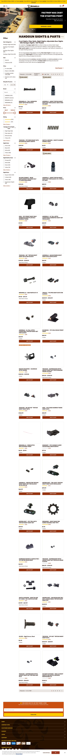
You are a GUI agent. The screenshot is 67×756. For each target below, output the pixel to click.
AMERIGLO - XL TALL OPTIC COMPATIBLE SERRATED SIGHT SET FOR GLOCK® (52, 218)
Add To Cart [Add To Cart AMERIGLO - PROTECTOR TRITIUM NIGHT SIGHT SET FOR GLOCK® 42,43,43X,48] (29, 493)
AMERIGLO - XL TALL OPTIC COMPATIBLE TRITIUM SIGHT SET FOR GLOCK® (29, 331)
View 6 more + (6, 185)
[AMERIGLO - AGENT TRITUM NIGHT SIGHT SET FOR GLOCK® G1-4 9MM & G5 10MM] (53, 165)
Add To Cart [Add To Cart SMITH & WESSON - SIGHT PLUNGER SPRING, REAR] (53, 149)
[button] (4, 6)
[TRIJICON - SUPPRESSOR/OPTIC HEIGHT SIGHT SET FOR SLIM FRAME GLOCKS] (53, 546)
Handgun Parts (41, 62)
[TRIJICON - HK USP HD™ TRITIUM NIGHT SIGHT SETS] (29, 395)
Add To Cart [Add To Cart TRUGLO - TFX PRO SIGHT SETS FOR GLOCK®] (53, 302)
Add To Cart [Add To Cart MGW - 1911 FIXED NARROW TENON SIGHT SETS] (53, 417)
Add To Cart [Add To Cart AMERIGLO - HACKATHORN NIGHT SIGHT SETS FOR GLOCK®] (53, 264)
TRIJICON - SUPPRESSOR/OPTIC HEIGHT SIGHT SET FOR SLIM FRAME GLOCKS (52, 560)
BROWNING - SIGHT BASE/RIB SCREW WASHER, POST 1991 (51, 522)
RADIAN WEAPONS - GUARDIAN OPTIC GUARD (29, 369)
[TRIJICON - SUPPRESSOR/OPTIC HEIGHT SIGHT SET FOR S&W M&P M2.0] (29, 661)
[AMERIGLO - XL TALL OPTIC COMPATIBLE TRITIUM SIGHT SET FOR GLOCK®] (29, 317)
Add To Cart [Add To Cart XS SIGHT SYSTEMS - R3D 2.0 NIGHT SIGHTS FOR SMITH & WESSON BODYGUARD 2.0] (53, 685)
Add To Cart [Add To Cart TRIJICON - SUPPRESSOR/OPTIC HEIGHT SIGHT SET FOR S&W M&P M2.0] (29, 685)
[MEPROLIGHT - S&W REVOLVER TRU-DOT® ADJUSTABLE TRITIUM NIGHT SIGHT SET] (53, 585)
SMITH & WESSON (53, 59)
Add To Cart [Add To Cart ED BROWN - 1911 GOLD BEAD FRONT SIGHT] (53, 341)
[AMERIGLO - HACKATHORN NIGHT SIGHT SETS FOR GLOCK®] (53, 243)
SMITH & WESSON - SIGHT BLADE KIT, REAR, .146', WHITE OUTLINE (29, 598)
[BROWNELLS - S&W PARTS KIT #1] (29, 280)
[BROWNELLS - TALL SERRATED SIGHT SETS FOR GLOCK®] (29, 89)
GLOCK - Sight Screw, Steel (27, 636)
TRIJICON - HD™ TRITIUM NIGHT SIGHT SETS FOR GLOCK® (29, 256)
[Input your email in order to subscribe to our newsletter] (33, 709)
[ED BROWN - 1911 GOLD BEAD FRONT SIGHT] (53, 317)
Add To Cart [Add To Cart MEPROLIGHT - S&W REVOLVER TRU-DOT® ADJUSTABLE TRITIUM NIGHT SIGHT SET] (53, 608)
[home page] (33, 6)
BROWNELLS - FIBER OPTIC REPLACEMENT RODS (27, 446)
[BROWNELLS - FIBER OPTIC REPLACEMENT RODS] (29, 432)
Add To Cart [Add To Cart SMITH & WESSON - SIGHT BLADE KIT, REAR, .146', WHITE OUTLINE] (29, 608)
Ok (56, 752)
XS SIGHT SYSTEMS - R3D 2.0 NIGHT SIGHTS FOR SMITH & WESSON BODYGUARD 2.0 (51, 675)
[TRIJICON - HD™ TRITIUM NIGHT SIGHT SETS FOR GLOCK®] (29, 243)
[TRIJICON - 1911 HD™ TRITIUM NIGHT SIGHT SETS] (53, 624)
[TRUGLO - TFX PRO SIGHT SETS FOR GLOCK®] (53, 280)
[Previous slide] (2, 20)
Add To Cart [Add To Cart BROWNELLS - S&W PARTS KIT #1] (29, 302)
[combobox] (6, 85)
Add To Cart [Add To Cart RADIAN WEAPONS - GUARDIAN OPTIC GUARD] (29, 380)
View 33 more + (7, 105)
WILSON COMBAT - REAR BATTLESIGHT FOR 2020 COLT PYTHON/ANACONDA (28, 179)
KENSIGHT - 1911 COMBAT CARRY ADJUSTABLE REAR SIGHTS (52, 446)
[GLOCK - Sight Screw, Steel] (29, 624)
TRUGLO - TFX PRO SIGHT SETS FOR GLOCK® (52, 293)
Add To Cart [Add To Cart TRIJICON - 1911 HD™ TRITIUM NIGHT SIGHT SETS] (53, 646)
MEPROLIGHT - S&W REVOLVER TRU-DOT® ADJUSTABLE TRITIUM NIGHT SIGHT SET (52, 599)
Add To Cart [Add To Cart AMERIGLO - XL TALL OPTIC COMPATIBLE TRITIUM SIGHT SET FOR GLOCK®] (29, 341)
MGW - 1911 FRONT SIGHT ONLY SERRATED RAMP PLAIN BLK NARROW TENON (28, 218)
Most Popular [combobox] (58, 68)
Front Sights (26, 52)
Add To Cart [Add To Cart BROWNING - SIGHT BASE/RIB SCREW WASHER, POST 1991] (53, 531)
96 (48, 74)
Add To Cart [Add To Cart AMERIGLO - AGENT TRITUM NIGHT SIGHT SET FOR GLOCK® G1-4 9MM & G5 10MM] (53, 188)
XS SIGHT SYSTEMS (41, 59)
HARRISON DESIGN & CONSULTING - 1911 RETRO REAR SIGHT (29, 560)
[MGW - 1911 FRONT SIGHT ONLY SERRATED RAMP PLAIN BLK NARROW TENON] (29, 204)
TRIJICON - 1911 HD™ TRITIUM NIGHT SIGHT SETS (51, 637)
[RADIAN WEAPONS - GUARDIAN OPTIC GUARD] (29, 356)
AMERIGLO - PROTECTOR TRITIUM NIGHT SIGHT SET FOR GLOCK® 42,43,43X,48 (29, 484)
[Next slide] (64, 20)
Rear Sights (33, 52)
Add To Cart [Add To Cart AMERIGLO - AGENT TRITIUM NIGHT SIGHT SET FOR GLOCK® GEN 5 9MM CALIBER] (53, 112)
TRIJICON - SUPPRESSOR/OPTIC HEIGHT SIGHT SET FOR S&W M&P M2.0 (29, 675)
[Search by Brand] (9, 92)
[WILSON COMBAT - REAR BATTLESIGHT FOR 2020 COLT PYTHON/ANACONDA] (29, 165)
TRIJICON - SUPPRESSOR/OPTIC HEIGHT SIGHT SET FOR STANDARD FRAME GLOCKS (52, 370)
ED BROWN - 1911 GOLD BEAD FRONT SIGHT (51, 331)
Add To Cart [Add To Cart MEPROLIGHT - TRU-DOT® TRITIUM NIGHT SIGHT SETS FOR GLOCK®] (53, 493)
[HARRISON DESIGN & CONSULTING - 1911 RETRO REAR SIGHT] (29, 546)
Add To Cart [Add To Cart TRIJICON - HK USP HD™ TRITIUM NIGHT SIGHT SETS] (29, 417)
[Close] (64, 752)
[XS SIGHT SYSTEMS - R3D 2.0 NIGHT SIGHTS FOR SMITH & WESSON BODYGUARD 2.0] (53, 661)
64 (45, 74)
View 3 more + (6, 124)
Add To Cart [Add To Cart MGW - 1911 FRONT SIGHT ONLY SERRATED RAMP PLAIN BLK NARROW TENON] (29, 227)
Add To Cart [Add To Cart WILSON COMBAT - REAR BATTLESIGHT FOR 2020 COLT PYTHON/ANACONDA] (29, 188)
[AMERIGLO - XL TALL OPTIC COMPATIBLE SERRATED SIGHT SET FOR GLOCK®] (53, 204)
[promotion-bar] (33, 2)
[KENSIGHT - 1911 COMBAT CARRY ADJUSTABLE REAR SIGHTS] (53, 432)
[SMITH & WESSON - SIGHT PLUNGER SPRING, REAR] (53, 128)
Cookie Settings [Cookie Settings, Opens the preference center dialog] (45, 752)
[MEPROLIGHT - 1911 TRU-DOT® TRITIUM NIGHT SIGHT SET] (29, 509)
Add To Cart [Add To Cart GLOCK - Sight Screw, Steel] (29, 646)
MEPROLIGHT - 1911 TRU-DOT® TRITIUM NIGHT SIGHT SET (29, 522)
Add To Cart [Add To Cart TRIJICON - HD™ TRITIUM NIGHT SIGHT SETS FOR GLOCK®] (29, 264)
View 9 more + (6, 140)
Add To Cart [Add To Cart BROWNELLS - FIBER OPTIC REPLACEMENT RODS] (29, 454)
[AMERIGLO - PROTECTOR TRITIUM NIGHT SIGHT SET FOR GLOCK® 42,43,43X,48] (29, 470)
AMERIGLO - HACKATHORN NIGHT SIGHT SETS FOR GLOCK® (53, 256)
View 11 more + (6, 155)
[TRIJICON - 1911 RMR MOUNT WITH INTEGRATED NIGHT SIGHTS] (29, 128)
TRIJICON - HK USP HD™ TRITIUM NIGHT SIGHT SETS (29, 408)
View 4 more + (6, 169)
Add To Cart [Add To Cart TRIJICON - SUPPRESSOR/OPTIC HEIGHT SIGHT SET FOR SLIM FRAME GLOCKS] (53, 569)
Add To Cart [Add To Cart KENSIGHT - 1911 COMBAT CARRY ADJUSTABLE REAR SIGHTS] (53, 454)
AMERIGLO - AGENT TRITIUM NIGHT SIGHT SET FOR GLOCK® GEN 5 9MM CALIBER (52, 103)
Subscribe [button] (33, 714)
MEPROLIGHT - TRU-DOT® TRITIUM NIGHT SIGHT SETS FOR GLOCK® (52, 484)
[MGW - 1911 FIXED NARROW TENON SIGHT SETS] (53, 395)
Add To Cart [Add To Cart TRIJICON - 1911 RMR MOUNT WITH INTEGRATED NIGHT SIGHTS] (29, 149)
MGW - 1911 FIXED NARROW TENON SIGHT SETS (51, 408)
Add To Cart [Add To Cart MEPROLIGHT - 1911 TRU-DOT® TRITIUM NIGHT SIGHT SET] (29, 531)
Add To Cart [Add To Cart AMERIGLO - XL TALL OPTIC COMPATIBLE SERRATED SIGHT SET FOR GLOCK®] (53, 227)
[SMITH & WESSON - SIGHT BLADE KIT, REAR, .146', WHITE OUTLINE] (29, 585)
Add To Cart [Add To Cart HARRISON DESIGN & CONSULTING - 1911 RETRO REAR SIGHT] (29, 569)
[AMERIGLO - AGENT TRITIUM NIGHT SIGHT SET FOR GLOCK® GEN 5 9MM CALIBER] (53, 89)
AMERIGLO (33, 59)
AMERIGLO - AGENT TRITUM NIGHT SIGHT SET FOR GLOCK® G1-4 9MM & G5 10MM (52, 179)
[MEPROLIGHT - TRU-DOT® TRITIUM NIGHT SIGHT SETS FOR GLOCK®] (53, 470)
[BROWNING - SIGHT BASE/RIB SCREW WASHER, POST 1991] (53, 509)
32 (42, 74)
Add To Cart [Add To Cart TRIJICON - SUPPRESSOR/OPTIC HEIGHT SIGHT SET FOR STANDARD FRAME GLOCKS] (53, 380)
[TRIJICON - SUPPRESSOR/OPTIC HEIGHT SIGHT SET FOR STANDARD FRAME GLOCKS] (53, 356)
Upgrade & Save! (46, 26)
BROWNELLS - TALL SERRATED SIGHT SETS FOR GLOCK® (29, 102)
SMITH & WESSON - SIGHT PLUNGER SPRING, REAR (50, 141)
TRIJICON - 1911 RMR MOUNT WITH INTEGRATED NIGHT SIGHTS (29, 141)
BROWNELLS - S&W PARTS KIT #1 (29, 292)
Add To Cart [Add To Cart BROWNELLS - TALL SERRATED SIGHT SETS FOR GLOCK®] (29, 112)
